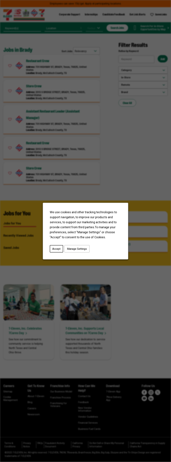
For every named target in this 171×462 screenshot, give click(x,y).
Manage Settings (77, 248)
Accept (56, 248)
